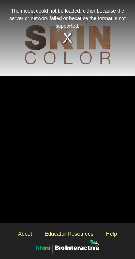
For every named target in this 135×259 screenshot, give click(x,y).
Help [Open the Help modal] (111, 234)
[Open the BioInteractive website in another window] (67, 246)
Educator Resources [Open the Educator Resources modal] (69, 234)
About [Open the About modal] (25, 234)
